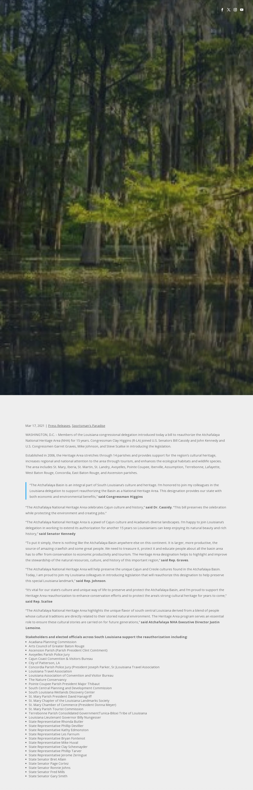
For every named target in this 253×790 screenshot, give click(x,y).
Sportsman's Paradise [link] (88, 425)
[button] (222, 9)
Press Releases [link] (59, 425)
